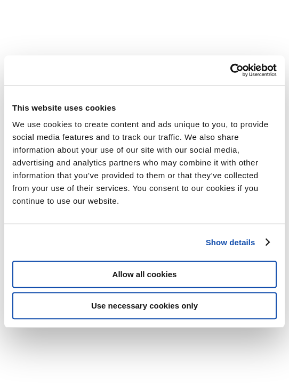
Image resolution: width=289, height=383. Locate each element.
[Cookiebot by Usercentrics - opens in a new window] (230, 70)
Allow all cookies (145, 274)
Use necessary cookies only (144, 305)
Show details (230, 242)
